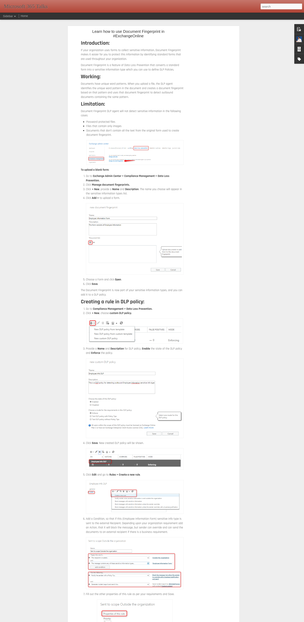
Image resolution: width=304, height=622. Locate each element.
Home (24, 15)
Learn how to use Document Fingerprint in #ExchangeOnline (128, 33)
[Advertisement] (205, 92)
